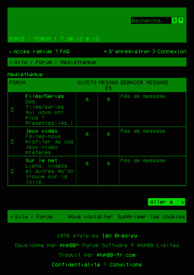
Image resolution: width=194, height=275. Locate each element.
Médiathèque (25, 74)
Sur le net (41, 160)
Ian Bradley (119, 235)
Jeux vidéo (41, 130)
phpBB (68, 245)
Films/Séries (44, 95)
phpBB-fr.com (116, 254)
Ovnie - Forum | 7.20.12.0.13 (54, 38)
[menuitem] (62, 51)
